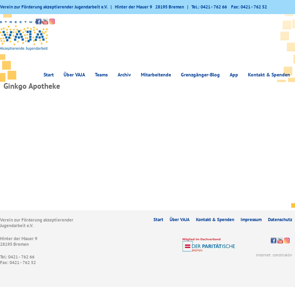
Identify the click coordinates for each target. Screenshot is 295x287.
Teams (101, 74)
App (234, 74)
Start (49, 74)
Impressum (251, 220)
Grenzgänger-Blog (200, 74)
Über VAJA (74, 74)
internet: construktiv (274, 254)
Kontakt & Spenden (269, 74)
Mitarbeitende (156, 74)
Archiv (124, 74)
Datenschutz (280, 220)
